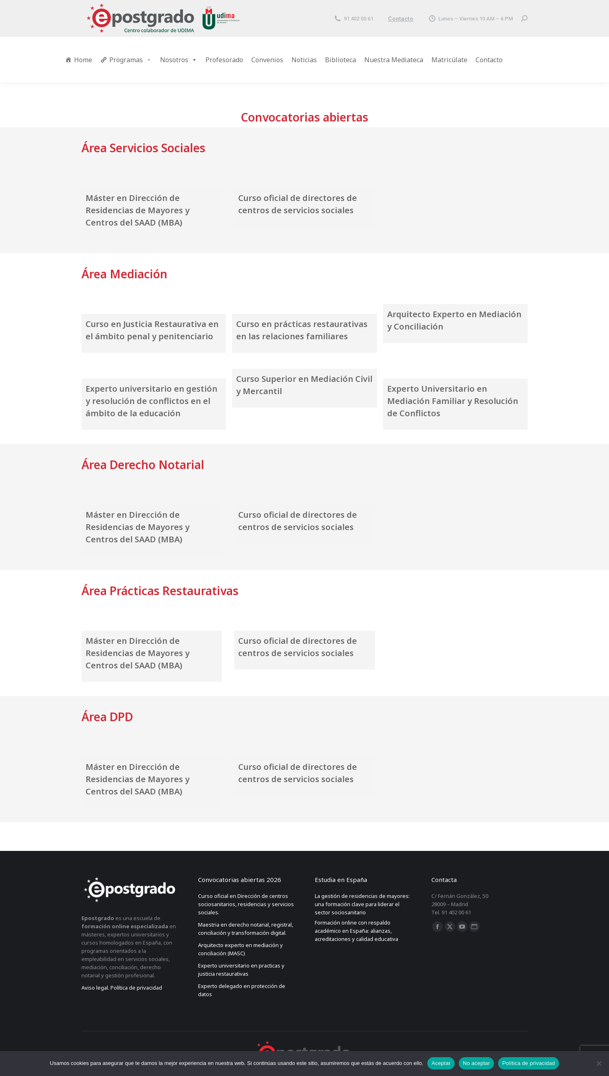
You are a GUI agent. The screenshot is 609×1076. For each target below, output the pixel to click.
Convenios (267, 59)
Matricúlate (449, 59)
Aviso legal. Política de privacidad (121, 987)
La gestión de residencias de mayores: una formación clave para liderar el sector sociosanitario (362, 904)
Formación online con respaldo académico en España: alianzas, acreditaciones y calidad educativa (356, 931)
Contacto (400, 19)
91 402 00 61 (353, 19)
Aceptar (441, 1063)
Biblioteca (340, 59)
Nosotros (178, 60)
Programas (130, 60)
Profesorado (224, 59)
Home (83, 59)
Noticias (304, 59)
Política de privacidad (528, 1063)
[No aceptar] (599, 1063)
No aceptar (476, 1063)
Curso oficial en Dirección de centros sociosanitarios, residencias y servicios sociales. (246, 904)
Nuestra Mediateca (393, 59)
